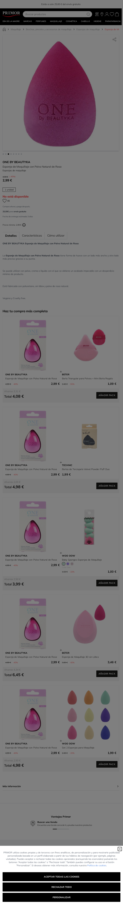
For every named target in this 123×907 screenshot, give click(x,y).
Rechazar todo (61, 887)
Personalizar (62, 897)
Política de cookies (96, 865)
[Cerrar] (120, 849)
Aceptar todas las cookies (61, 876)
